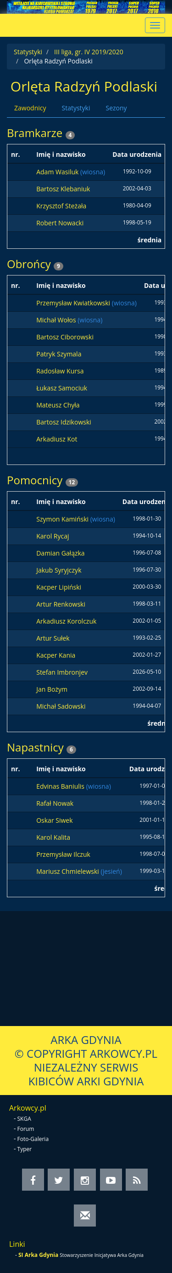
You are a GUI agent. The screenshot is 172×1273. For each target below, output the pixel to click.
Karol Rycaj (52, 536)
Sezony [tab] (116, 107)
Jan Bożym (51, 689)
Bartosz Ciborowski (65, 337)
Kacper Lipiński (58, 587)
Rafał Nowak (54, 803)
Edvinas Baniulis (61, 786)
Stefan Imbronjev (62, 672)
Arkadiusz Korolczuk (66, 621)
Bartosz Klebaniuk (63, 188)
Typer (24, 1149)
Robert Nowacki (59, 222)
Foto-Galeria (33, 1139)
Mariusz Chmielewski (68, 871)
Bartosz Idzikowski (63, 422)
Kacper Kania (55, 655)
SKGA (24, 1119)
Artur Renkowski (60, 604)
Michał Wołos (57, 319)
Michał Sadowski (60, 706)
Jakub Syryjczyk (58, 570)
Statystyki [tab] (75, 107)
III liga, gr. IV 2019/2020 (88, 51)
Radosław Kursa (59, 371)
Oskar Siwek (54, 820)
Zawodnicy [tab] (30, 107)
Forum (25, 1129)
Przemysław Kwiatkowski (74, 302)
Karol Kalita (53, 837)
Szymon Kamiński (63, 519)
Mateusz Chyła (57, 405)
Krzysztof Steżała (61, 205)
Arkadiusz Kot (56, 439)
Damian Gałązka (60, 553)
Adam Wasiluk (58, 171)
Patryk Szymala (58, 354)
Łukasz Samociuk (61, 388)
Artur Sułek (53, 638)
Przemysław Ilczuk (63, 854)
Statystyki (28, 51)
